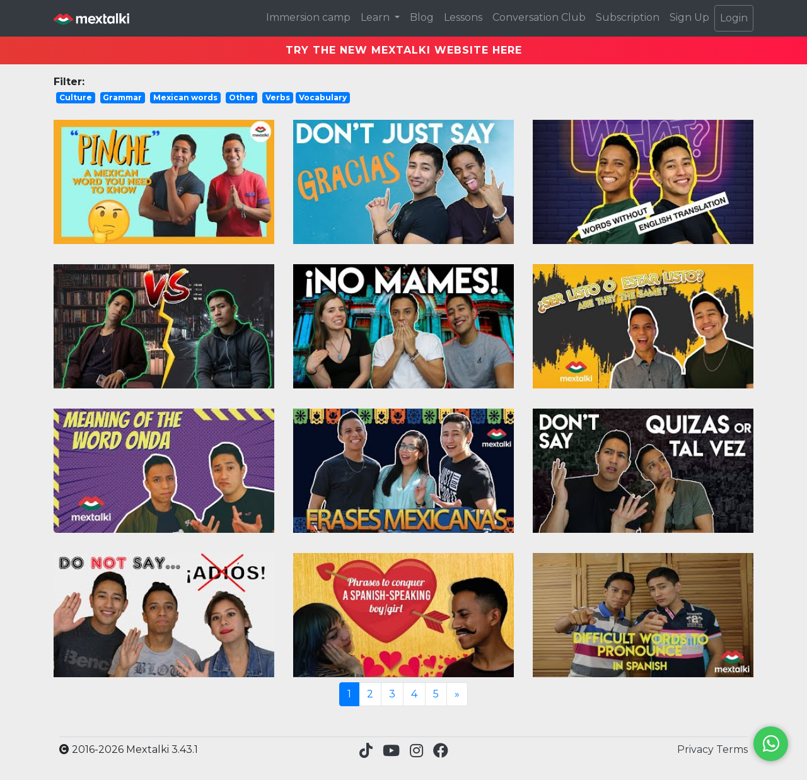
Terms (732, 749)
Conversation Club (539, 17)
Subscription (627, 17)
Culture (75, 97)
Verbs (277, 97)
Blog (422, 17)
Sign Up (689, 17)
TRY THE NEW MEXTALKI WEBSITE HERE (404, 50)
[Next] (457, 694)
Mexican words (185, 97)
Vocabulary (323, 97)
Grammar (122, 97)
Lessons (463, 17)
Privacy (696, 749)
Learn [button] (376, 17)
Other (242, 97)
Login (734, 18)
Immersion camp (308, 17)
